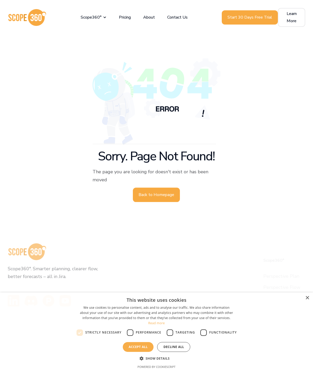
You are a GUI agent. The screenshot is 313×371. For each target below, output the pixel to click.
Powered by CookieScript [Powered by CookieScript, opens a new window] (156, 367)
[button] (93, 17)
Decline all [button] (173, 347)
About (149, 17)
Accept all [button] (138, 347)
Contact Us (177, 17)
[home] (27, 17)
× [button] (307, 298)
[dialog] (156, 331)
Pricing (125, 17)
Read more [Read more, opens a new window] (156, 323)
